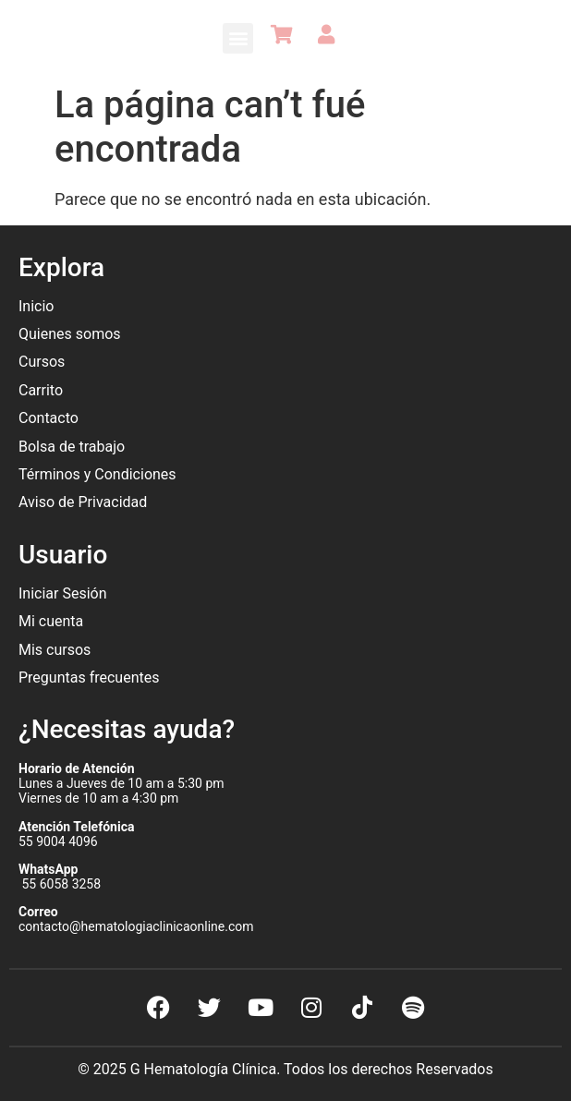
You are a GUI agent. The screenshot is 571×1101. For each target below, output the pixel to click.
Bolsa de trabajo (71, 446)
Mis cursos (54, 650)
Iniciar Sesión (62, 593)
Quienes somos (71, 334)
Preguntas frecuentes (90, 677)
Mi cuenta (50, 621)
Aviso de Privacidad (82, 502)
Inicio (36, 306)
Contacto (48, 418)
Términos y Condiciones (97, 474)
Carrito (40, 390)
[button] (238, 38)
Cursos (41, 361)
